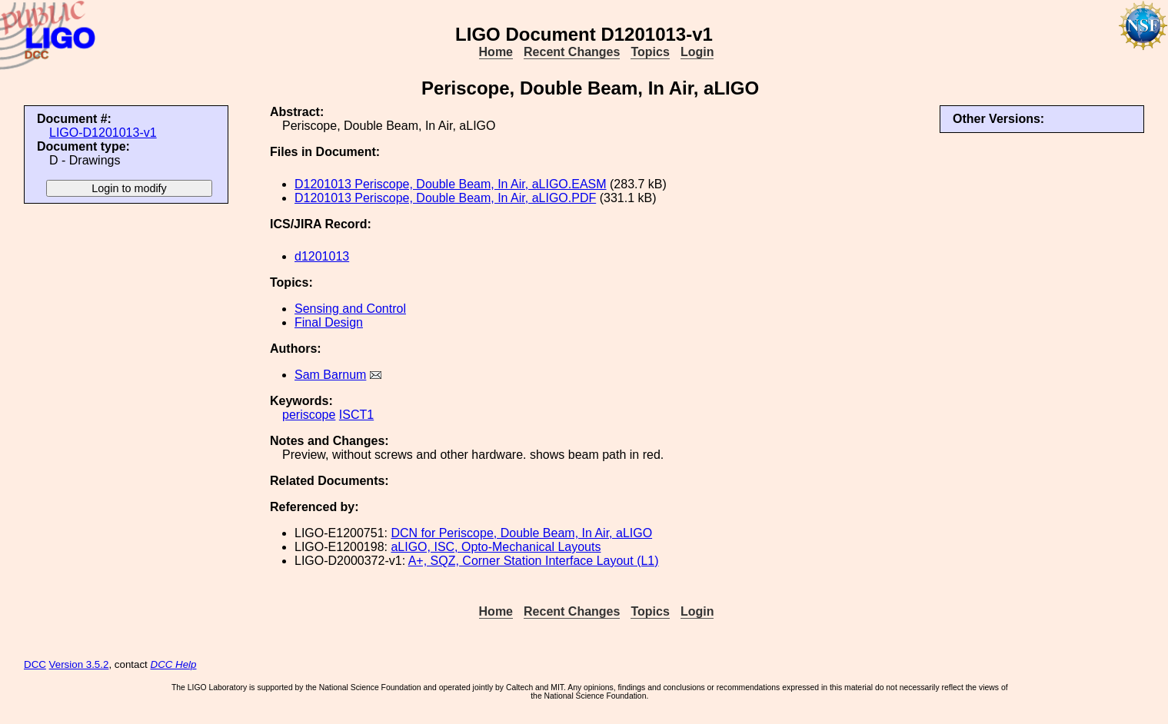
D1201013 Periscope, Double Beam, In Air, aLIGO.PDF (445, 197)
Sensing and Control (350, 308)
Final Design (328, 322)
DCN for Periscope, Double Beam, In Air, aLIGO (521, 533)
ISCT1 (356, 414)
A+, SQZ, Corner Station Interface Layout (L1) (533, 560)
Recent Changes (572, 51)
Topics (650, 51)
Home (496, 51)
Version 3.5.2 (79, 664)
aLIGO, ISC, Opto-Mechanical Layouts (496, 546)
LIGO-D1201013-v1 (103, 132)
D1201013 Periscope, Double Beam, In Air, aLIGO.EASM (450, 184)
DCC (35, 664)
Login (697, 51)
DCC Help (174, 664)
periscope (308, 414)
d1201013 (321, 256)
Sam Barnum (330, 374)
